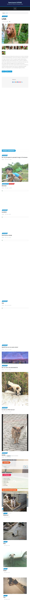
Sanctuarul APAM (15, 2)
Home (4, 13)
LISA (7, 13)
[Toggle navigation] (15, 9)
